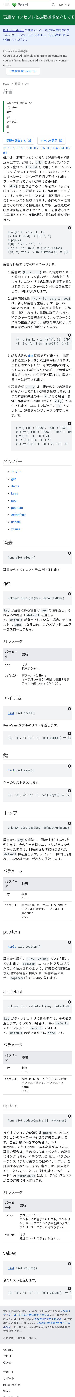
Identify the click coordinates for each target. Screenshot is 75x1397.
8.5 (49, 148)
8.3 (62, 148)
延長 (17, 83)
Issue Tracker (11, 1384)
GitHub (7, 1362)
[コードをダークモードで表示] (69, 227)
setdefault (18, 515)
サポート (8, 1378)
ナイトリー (11, 148)
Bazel (6, 83)
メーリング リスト (23, 35)
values (15, 529)
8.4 (55, 148)
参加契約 (54, 35)
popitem (17, 508)
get (13, 479)
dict (30, 356)
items (15, 486)
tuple (12, 946)
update (16, 522)
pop (14, 500)
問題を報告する (18, 140)
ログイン (64, 4)
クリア (16, 472)
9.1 (23, 148)
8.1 (5, 153)
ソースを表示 (52, 140)
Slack (6, 1391)
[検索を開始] (53, 4)
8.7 (36, 148)
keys (14, 493)
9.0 (30, 148)
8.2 (68, 148)
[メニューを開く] (6, 5)
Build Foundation (13, 30)
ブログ (7, 1356)
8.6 (43, 148)
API (27, 83)
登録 (6, 39)
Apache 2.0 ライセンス (48, 1318)
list (11, 713)
